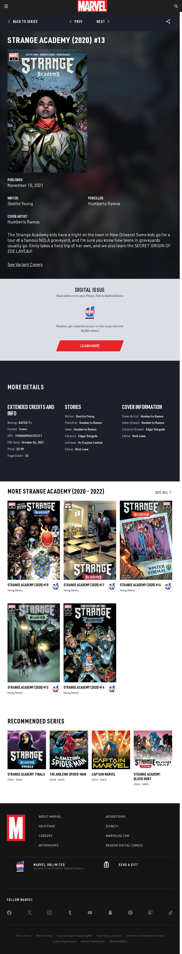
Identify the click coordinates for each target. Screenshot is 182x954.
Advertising (116, 816)
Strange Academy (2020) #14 (84, 687)
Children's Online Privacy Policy (145, 935)
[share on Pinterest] (130, 913)
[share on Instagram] (49, 913)
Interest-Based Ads (93, 941)
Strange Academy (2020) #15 (28, 687)
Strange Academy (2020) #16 (140, 585)
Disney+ (112, 826)
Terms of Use (23, 935)
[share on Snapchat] (110, 913)
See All (163, 492)
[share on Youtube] (90, 913)
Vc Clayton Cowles (90, 442)
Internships (49, 845)
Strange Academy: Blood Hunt (147, 776)
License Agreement (64, 941)
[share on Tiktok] (170, 913)
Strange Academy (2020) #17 (84, 585)
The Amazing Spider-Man (68, 774)
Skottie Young (20, 203)
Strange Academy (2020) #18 (28, 585)
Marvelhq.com (117, 836)
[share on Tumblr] (70, 913)
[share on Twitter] (29, 913)
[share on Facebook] (9, 913)
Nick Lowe (81, 449)
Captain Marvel (103, 774)
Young (11, 590)
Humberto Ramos (104, 203)
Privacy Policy (44, 935)
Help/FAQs (47, 826)
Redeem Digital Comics (124, 845)
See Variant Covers (25, 264)
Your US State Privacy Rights (74, 935)
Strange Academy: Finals (26, 774)
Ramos (19, 590)
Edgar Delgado (87, 436)
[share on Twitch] (150, 913)
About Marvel (50, 816)
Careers (46, 836)
